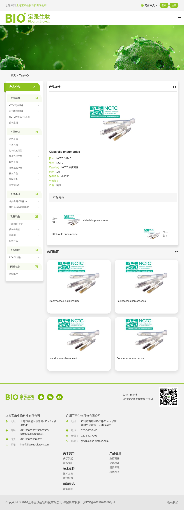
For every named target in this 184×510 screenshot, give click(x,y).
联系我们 (68, 462)
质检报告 (68, 478)
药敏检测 (114, 471)
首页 (13, 75)
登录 (164, 5)
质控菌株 (114, 458)
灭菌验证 (114, 462)
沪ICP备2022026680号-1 (99, 502)
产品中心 (24, 75)
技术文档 (68, 473)
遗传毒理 (114, 467)
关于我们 (68, 458)
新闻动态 (68, 488)
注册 (173, 5)
